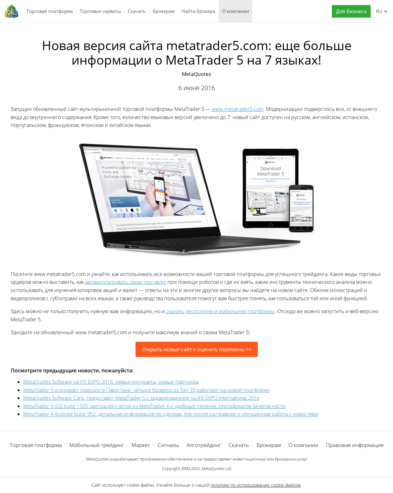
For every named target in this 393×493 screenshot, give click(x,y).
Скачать (137, 11)
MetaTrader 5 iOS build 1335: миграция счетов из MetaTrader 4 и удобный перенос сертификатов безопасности (154, 406)
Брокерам (164, 11)
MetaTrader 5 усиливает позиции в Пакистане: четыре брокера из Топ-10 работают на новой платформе (146, 390)
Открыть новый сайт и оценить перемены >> (196, 349)
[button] (349, 11)
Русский (378, 11)
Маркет (140, 445)
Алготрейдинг (204, 445)
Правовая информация (355, 445)
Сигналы (168, 445)
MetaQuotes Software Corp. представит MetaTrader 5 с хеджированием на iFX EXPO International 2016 (141, 397)
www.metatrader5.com (237, 109)
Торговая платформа (49, 11)
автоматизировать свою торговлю (125, 281)
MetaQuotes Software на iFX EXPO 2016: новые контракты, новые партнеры (111, 381)
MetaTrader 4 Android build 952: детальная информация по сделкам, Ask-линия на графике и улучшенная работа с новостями (170, 413)
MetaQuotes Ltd (216, 468)
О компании (235, 11)
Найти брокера (198, 11)
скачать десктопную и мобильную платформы (220, 311)
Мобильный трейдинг (96, 445)
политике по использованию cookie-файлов (256, 485)
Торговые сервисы (100, 11)
